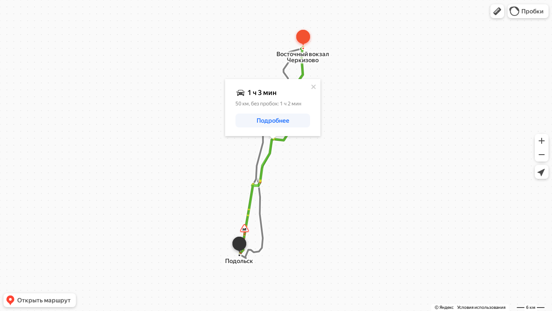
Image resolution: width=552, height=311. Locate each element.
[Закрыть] (317, 86)
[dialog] (277, 106)
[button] (497, 11)
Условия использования (481, 307)
